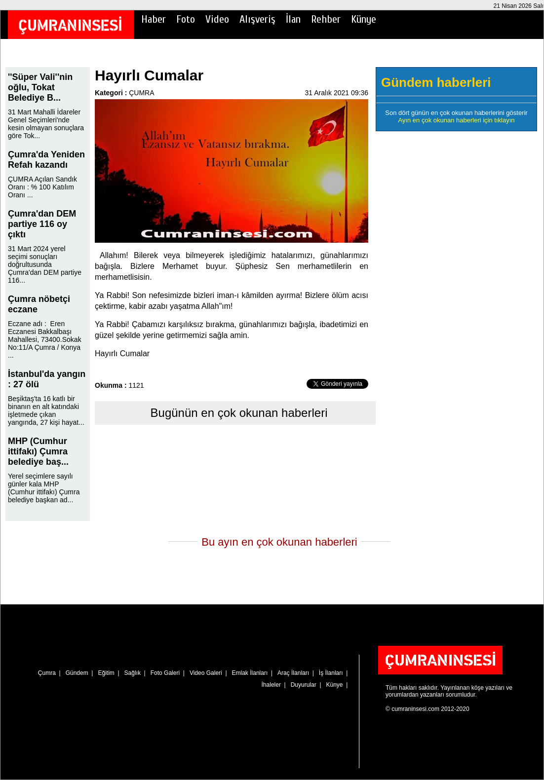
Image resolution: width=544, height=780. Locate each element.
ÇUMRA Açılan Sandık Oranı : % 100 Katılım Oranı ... (42, 187)
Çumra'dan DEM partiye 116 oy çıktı (42, 224)
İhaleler (271, 684)
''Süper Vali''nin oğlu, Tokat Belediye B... (40, 87)
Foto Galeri (165, 672)
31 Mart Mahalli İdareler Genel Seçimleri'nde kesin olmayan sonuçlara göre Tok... (46, 124)
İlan (293, 19)
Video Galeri (206, 672)
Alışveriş (257, 19)
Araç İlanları (293, 672)
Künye (363, 19)
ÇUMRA (141, 93)
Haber (153, 19)
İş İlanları (331, 672)
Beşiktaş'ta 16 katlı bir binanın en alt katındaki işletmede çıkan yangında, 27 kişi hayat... (46, 410)
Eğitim (106, 672)
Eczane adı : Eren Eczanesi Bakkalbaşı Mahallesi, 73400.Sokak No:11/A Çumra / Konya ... (44, 339)
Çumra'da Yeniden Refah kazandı (46, 159)
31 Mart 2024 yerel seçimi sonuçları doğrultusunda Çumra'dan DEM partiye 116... (44, 264)
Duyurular (303, 684)
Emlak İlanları (250, 672)
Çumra (47, 672)
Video (217, 19)
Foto (185, 19)
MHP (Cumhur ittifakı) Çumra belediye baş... (38, 451)
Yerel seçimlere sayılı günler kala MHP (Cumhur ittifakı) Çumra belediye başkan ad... (43, 488)
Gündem (77, 672)
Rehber (326, 19)
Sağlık (132, 672)
